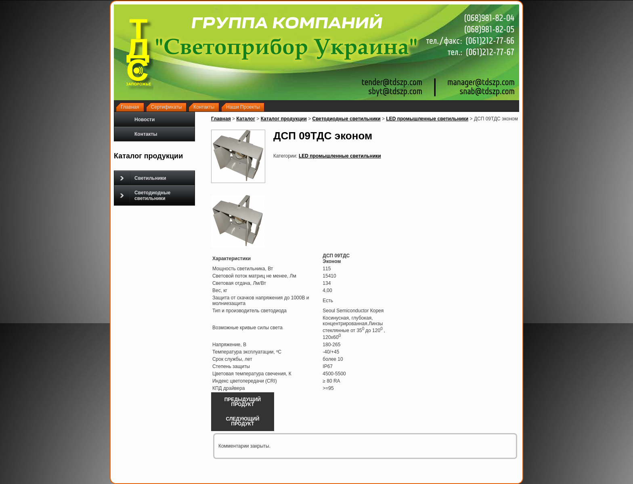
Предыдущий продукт (242, 402)
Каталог (245, 119)
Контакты (145, 134)
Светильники (143, 178)
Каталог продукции (284, 119)
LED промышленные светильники (427, 119)
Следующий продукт (243, 421)
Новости (144, 119)
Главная (221, 119)
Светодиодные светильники (145, 195)
